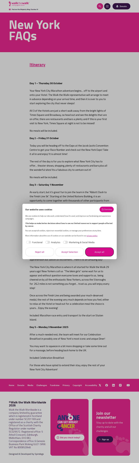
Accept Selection (69, 252)
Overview (107, 209)
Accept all (99, 252)
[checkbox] (34, 242)
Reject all (39, 252)
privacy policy (92, 235)
